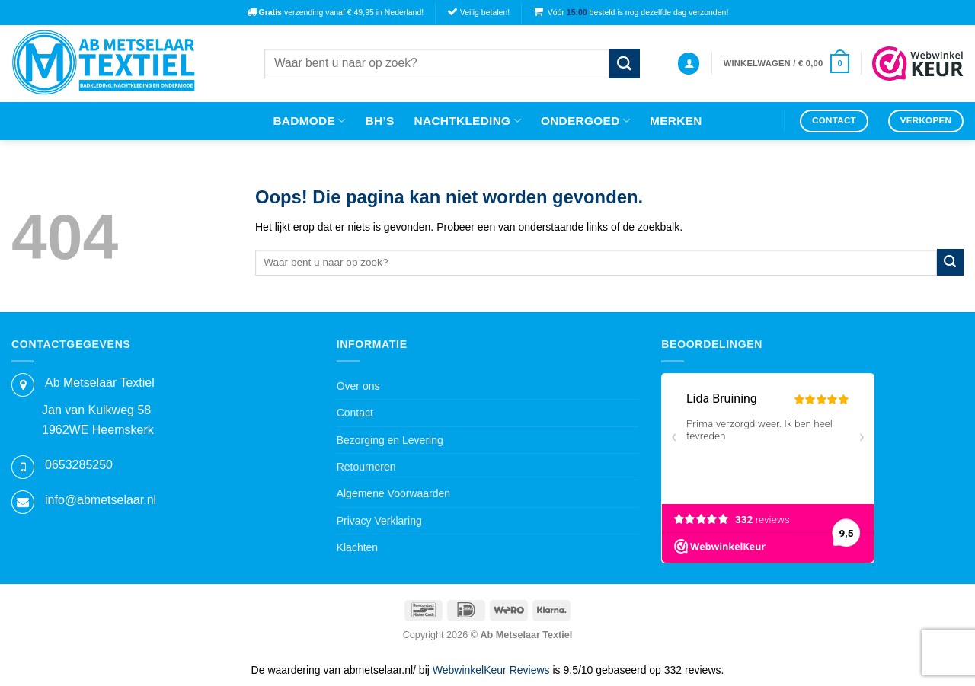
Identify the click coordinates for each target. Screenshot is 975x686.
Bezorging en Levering (390, 440)
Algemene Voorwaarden (393, 493)
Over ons (358, 386)
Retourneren (366, 467)
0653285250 (79, 464)
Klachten (357, 547)
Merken (676, 120)
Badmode (309, 120)
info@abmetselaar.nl (100, 499)
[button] (688, 64)
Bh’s (380, 120)
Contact (355, 413)
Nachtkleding (467, 120)
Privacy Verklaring (379, 521)
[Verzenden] (624, 63)
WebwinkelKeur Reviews (491, 670)
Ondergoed (585, 120)
